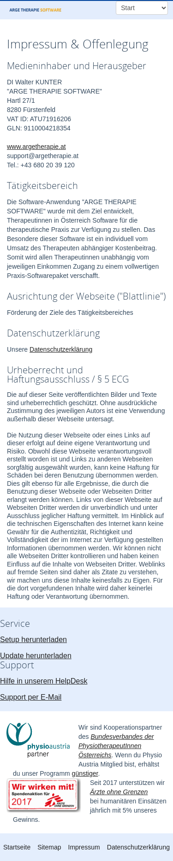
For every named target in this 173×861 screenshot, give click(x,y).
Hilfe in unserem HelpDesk (43, 681)
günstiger (85, 773)
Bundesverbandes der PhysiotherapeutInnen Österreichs (116, 746)
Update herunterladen (36, 656)
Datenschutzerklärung (61, 349)
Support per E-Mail (30, 697)
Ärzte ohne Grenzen (119, 792)
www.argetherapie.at (36, 146)
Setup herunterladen (33, 639)
